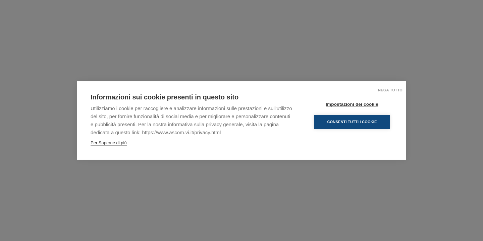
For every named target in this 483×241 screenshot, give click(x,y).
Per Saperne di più (109, 142)
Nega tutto (390, 90)
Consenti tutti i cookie (352, 122)
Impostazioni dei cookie (352, 104)
